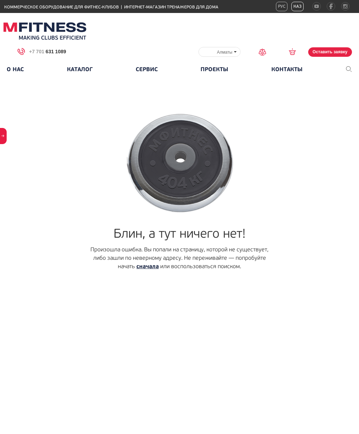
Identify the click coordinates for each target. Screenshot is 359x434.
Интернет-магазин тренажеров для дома (171, 7)
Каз (297, 6)
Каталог (80, 69)
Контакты (287, 69)
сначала (147, 266)
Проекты (214, 69)
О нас (15, 69)
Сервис (147, 69)
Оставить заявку (330, 51)
